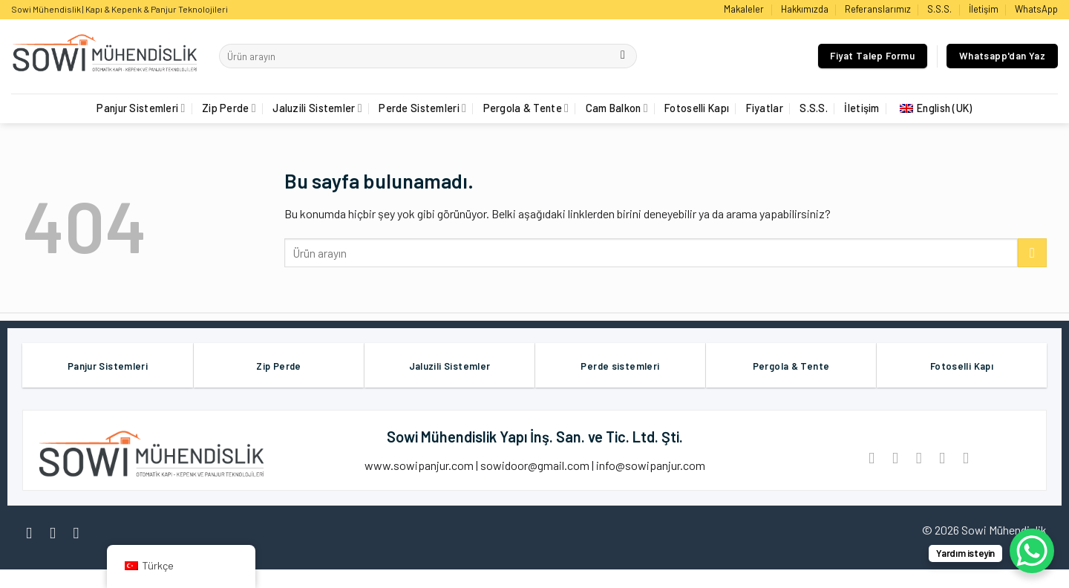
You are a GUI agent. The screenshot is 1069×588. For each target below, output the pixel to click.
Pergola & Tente (526, 108)
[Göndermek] (623, 56)
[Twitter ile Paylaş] (895, 457)
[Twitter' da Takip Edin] (81, 532)
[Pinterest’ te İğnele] (942, 457)
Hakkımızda (804, 9)
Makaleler (744, 9)
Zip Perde (229, 108)
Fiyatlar (764, 108)
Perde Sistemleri (422, 108)
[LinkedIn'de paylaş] (965, 457)
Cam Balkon (617, 108)
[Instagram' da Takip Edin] (57, 532)
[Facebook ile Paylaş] (872, 457)
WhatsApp (1036, 9)
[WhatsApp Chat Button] (1032, 551)
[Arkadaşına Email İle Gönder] (918, 457)
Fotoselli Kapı (696, 108)
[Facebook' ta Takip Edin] (34, 532)
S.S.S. (939, 9)
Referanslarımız (878, 9)
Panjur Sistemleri (141, 108)
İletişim (983, 9)
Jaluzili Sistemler (317, 108)
